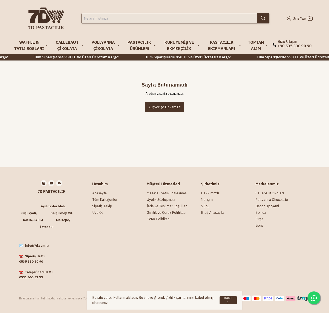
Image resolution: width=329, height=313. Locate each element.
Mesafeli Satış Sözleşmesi (167, 193)
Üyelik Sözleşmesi (161, 199)
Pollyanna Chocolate (271, 199)
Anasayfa (99, 193)
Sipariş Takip (102, 206)
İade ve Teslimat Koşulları (167, 206)
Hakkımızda (210, 193)
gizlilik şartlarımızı (180, 297)
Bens (259, 225)
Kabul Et (228, 300)
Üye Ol (97, 212)
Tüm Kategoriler (104, 199)
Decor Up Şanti (267, 206)
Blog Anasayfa (212, 212)
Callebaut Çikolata (270, 193)
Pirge (259, 219)
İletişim (207, 199)
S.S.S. (205, 206)
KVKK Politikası (158, 219)
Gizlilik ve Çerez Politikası (166, 212)
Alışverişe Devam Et (164, 107)
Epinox (260, 212)
